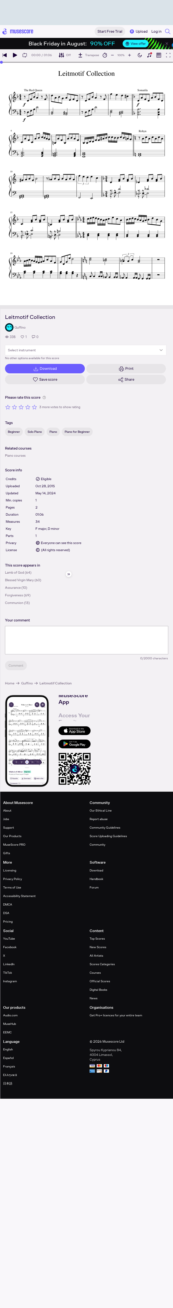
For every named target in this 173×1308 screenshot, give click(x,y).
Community (97, 844)
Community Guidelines (105, 827)
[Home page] (17, 31)
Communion (14, 603)
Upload (138, 31)
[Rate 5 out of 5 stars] (34, 407)
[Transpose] (88, 55)
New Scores (98, 947)
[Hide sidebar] (69, 574)
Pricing (8, 921)
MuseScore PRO (14, 844)
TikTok (7, 972)
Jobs (6, 819)
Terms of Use (12, 887)
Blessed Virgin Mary (19, 580)
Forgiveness (14, 595)
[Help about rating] (44, 397)
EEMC (7, 1032)
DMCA (7, 904)
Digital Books (98, 989)
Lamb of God (14, 572)
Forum (94, 887)
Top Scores (97, 938)
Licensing (9, 870)
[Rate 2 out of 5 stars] (14, 407)
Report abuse (99, 819)
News (93, 998)
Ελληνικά (10, 1075)
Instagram (10, 981)
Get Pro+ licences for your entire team (116, 1015)
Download (96, 870)
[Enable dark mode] (139, 55)
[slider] (1, 62)
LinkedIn (8, 964)
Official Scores (100, 981)
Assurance (13, 587)
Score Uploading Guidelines (108, 836)
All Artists (96, 955)
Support (8, 827)
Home (9, 683)
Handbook (96, 879)
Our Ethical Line (101, 810)
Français (9, 1066)
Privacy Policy (12, 879)
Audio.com (10, 1015)
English (8, 1049)
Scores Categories (102, 964)
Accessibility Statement (19, 896)
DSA (6, 913)
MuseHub (9, 1024)
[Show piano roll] (158, 55)
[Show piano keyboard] (149, 55)
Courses (95, 972)
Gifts (6, 853)
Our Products (12, 836)
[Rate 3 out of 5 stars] (21, 407)
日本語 (7, 1083)
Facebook (9, 947)
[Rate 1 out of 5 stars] (8, 407)
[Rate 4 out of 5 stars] (28, 407)
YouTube (9, 938)
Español (8, 1058)
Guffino (27, 683)
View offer (135, 43)
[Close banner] (167, 43)
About (7, 810)
